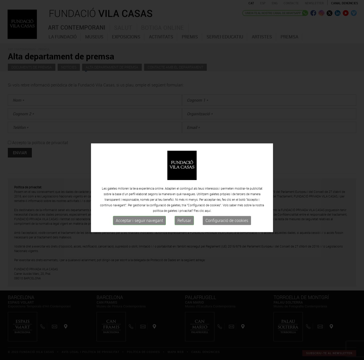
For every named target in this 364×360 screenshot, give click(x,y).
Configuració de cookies (227, 229)
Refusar (184, 229)
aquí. (208, 219)
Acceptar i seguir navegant (139, 229)
